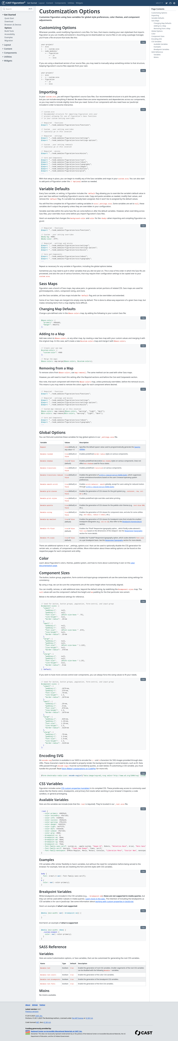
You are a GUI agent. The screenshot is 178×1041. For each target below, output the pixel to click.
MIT (37, 1022)
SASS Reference (157, 52)
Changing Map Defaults (162, 23)
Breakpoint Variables (161, 49)
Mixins (156, 57)
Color (153, 34)
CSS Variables (156, 41)
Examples (157, 47)
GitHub (35, 1005)
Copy (143, 42)
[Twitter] (166, 3)
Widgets (79, 3)
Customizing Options (159, 13)
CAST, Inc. (39, 1016)
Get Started (32, 3)
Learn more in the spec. (95, 899)
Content (49, 3)
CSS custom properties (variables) (75, 788)
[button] (174, 3)
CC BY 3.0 (89, 1018)
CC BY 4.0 (47, 1022)
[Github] (170, 3)
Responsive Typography (133, 531)
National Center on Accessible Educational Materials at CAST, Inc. (56, 1031)
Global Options (157, 31)
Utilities (71, 3)
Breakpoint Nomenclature (132, 521)
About (27, 1005)
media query (113, 475)
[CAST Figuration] (13, 3)
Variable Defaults (157, 18)
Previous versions (31, 1011)
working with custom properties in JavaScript (114, 901)
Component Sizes (157, 36)
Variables (157, 55)
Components (60, 3)
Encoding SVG (156, 39)
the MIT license (77, 1018)
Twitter (42, 1005)
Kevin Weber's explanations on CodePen (79, 768)
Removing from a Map (162, 28)
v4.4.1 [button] (159, 2)
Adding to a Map (160, 26)
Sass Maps (155, 21)
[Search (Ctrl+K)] (18, 9)
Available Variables (161, 44)
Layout (41, 3)
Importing (155, 15)
